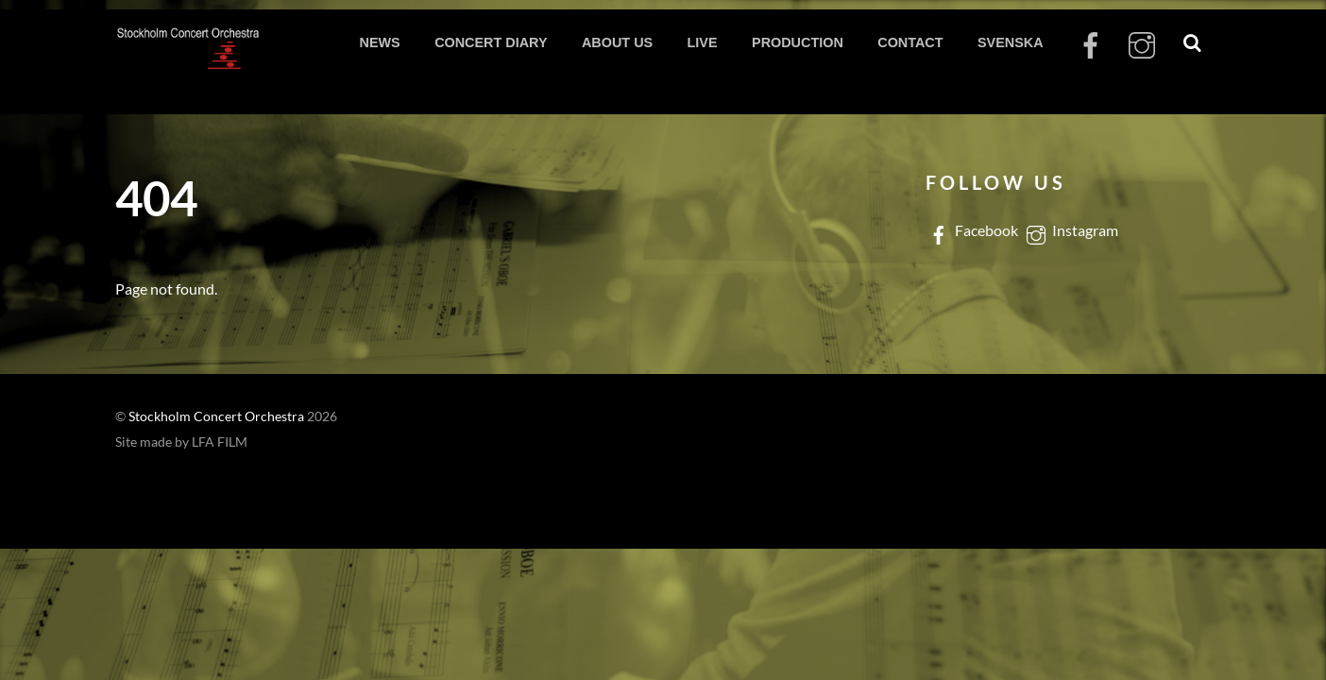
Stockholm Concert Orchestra (216, 416)
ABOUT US (617, 42)
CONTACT (910, 42)
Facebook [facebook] (972, 230)
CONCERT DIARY (490, 42)
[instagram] (1141, 46)
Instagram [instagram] (1070, 230)
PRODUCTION (797, 42)
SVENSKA (1011, 42)
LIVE (703, 42)
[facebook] (1091, 46)
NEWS (379, 42)
